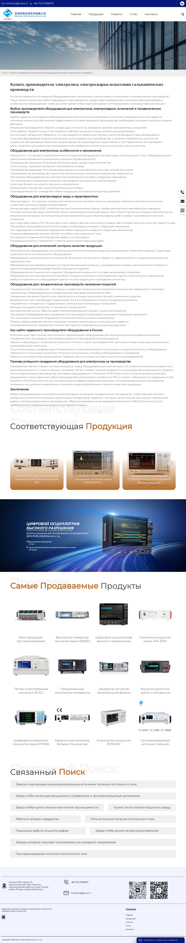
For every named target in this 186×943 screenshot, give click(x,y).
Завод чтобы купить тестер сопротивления (126, 830)
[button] (170, 463)
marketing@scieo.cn (16, 3)
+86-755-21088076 (43, 3)
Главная (5, 73)
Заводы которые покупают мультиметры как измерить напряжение (66, 842)
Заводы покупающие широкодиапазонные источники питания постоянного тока (76, 784)
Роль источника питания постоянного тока (122, 819)
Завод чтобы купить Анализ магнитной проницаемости (57, 807)
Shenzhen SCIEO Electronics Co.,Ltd (140, 401)
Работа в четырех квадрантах (37, 819)
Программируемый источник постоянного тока (51, 854)
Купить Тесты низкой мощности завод (142, 807)
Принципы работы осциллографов (42, 830)
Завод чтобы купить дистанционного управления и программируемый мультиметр (78, 796)
